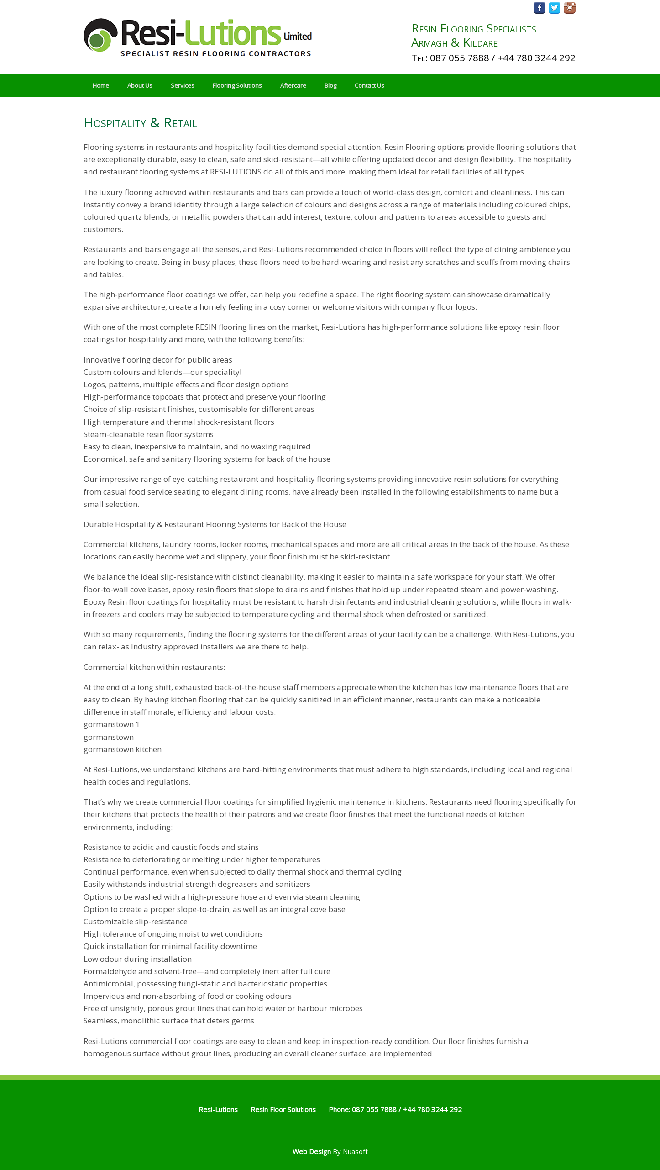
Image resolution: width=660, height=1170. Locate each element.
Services (182, 85)
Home (101, 85)
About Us (139, 85)
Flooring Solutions (237, 85)
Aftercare (293, 85)
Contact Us (369, 85)
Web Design (312, 1151)
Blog (330, 85)
